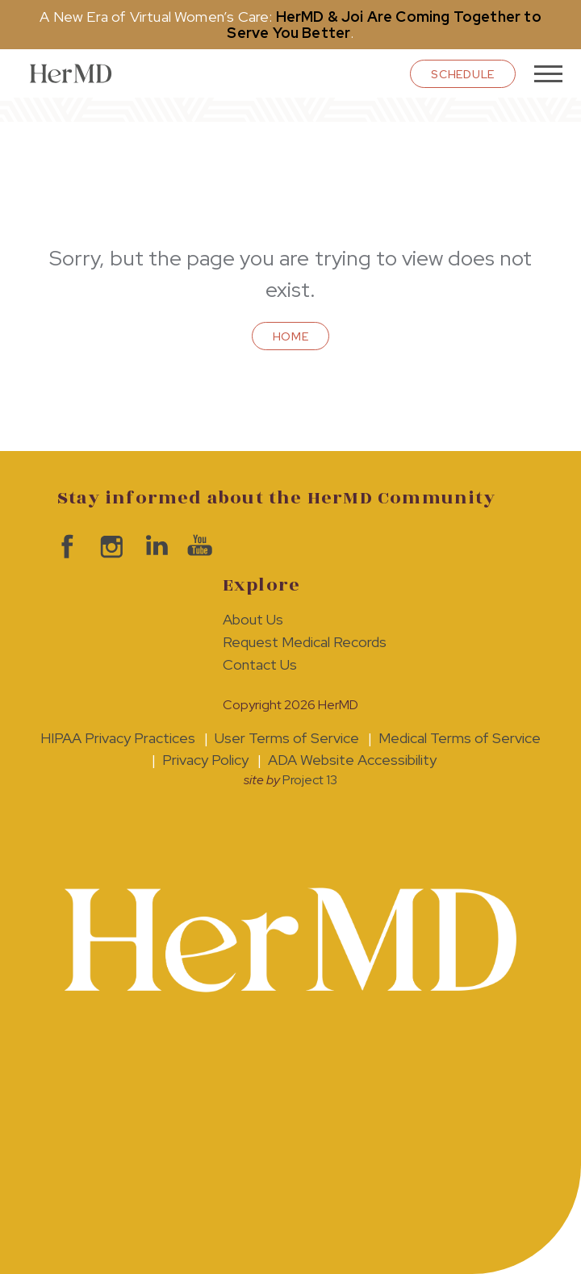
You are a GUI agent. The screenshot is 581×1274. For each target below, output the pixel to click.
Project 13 (309, 779)
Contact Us (260, 664)
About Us (253, 619)
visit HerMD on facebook (63, 546)
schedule (463, 74)
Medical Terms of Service (459, 738)
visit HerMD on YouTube (196, 546)
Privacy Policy (205, 759)
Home (291, 336)
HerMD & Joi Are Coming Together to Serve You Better (384, 24)
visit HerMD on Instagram (108, 546)
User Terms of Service (287, 738)
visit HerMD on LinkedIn (152, 546)
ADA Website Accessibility (352, 759)
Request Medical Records (305, 642)
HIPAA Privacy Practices (117, 738)
